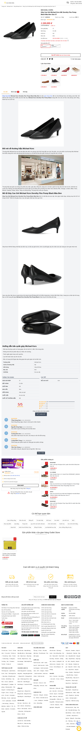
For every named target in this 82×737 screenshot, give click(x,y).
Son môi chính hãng (73, 523)
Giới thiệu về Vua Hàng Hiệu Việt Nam (11, 607)
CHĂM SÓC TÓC (37, 692)
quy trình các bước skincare (38, 523)
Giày (62, 17)
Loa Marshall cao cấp (50, 527)
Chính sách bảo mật (46, 620)
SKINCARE (20, 647)
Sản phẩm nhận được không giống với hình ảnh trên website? (30, 617)
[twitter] (75, 596)
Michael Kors (10, 6)
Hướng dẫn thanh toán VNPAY (9, 616)
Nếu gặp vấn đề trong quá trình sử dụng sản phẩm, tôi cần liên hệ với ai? (30, 625)
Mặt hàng (5, 383)
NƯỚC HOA (36, 659)
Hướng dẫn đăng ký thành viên (48, 628)
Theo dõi (36, 472)
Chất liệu (5, 395)
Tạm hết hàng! (60, 55)
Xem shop (20, 485)
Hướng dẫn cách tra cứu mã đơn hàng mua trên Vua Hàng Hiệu (30, 608)
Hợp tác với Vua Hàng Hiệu (8, 611)
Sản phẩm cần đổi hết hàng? (28, 611)
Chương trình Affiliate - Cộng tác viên (10, 614)
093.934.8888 (77, 1)
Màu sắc (5, 389)
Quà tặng (16, 523)
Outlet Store (8, 471)
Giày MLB (13, 527)
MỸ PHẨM (52, 647)
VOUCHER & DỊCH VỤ (23, 668)
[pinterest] (72, 596)
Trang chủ (4, 6)
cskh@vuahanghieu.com (74, 618)
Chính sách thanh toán (46, 616)
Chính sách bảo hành (46, 609)
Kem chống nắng (11, 520)
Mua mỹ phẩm (7, 523)
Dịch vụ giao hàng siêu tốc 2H (48, 626)
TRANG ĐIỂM (53, 685)
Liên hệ (3, 620)
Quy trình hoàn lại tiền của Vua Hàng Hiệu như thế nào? (30, 628)
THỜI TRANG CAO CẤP (7, 668)
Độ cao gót (44, 380)
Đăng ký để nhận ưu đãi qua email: (10, 597)
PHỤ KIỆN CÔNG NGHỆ (39, 647)
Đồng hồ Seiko (38, 527)
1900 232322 (78, 3)
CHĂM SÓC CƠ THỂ (22, 718)
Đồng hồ (31, 520)
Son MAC (56, 520)
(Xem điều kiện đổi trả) (15, 475)
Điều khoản (16, 643)
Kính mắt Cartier (52, 523)
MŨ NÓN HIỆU (21, 700)
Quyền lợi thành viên (46, 630)
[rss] (79, 596)
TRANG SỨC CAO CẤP (71, 687)
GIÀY (67, 647)
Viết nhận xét (40, 414)
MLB (73, 520)
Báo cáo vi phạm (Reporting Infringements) (48, 635)
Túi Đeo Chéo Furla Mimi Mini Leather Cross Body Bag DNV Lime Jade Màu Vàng (9, 554)
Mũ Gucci (48, 520)
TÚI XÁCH (4, 647)
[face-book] (65, 596)
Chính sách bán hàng (46, 607)
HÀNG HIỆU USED (38, 707)
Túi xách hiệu (39, 520)
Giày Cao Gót (6, 96)
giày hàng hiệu (48, 96)
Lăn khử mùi (65, 520)
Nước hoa (61, 523)
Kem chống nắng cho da (65, 527)
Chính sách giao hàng (46, 611)
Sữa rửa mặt (22, 520)
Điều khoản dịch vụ (46, 622)
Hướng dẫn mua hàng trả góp (48, 632)
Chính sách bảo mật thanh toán (48, 618)
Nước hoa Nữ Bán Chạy (25, 527)
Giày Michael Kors (18, 6)
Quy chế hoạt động (6, 609)
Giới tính (5, 386)
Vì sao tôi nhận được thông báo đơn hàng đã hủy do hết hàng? (29, 621)
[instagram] (69, 596)
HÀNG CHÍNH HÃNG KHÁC (72, 704)
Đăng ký (28, 488)
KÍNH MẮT (36, 680)
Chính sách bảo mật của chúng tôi (53, 599)
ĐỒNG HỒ (20, 688)
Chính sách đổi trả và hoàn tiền (48, 614)
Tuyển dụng (4, 618)
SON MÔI (52, 673)
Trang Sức (24, 523)
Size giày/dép (6, 380)
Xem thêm (41, 453)
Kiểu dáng (5, 392)
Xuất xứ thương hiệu (9, 398)
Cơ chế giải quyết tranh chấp (48, 624)
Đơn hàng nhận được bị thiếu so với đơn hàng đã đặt (30, 614)
